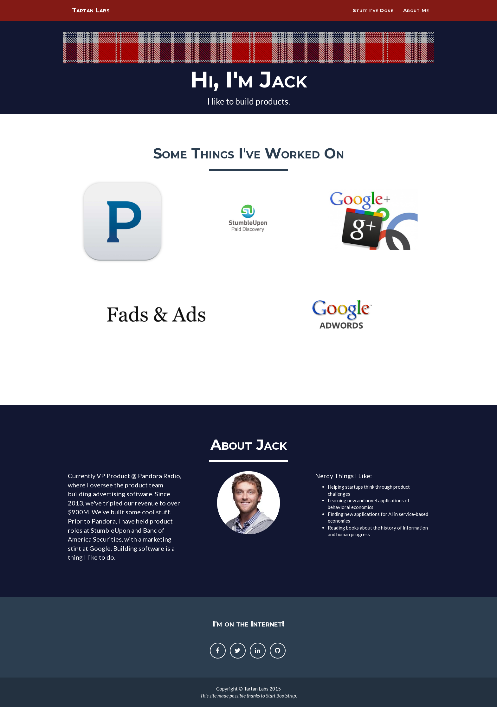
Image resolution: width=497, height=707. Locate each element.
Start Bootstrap (281, 695)
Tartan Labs (95, 19)
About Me (416, 18)
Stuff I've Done (373, 18)
